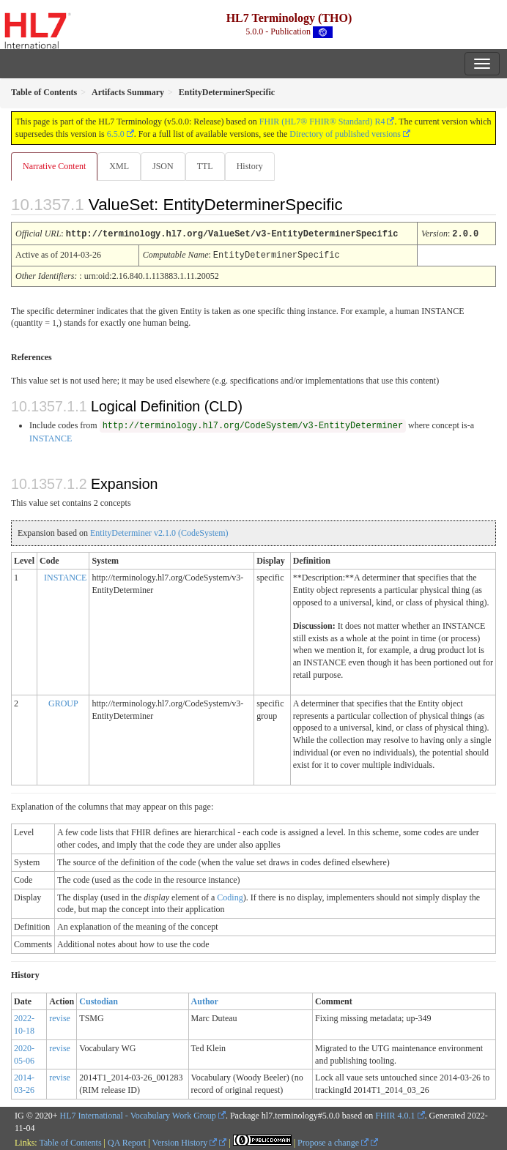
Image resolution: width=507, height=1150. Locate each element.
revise (59, 1017)
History (250, 166)
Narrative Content (54, 166)
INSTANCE (50, 437)
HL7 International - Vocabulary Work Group (138, 1114)
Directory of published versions (345, 134)
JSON (163, 166)
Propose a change (333, 1141)
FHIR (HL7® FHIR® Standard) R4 (322, 121)
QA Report (127, 1141)
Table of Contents (70, 1141)
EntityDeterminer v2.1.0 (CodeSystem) (159, 531)
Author (204, 1000)
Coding (230, 896)
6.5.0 (116, 134)
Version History (185, 1141)
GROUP (63, 702)
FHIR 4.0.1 (395, 1114)
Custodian (98, 1000)
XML (119, 166)
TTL (205, 166)
